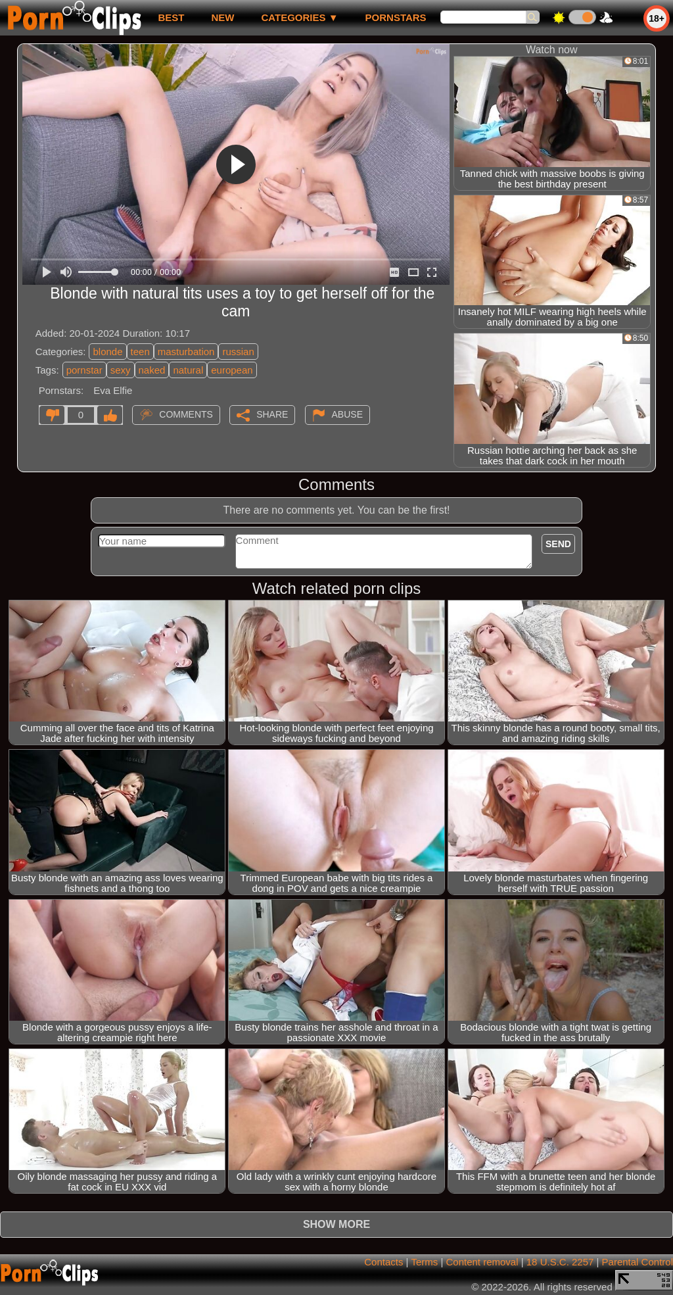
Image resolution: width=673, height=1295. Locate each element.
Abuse (347, 414)
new (222, 17)
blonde (107, 351)
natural (188, 370)
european (231, 370)
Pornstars (396, 17)
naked (152, 370)
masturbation (186, 351)
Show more (336, 1224)
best (171, 17)
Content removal (482, 1261)
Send (558, 544)
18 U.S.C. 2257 (560, 1261)
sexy (120, 370)
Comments (186, 414)
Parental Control (637, 1261)
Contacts (383, 1261)
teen (140, 351)
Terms (424, 1261)
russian (238, 351)
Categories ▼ (299, 17)
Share (272, 414)
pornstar (84, 370)
